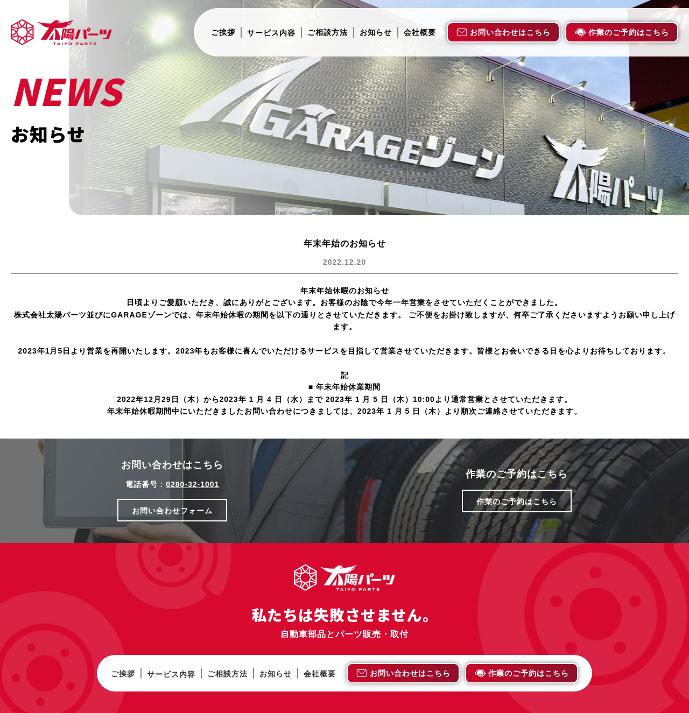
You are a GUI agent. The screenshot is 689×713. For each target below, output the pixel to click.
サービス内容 (271, 33)
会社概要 (420, 33)
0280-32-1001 (192, 484)
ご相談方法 (327, 33)
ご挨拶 (223, 33)
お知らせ (376, 33)
